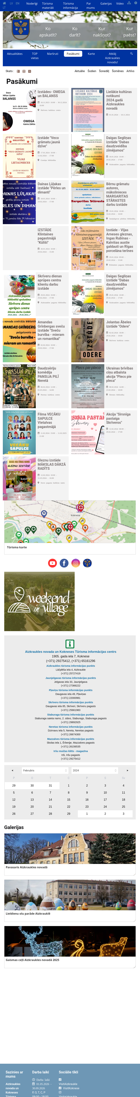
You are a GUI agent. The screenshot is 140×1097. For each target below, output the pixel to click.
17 (105, 799)
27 (32, 813)
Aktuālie (80, 71)
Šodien (92, 71)
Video (120, 3)
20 (32, 806)
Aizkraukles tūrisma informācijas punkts (70, 665)
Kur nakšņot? (102, 32)
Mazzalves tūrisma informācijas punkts (70, 739)
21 (50, 806)
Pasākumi (73, 54)
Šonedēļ (104, 71)
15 (68, 799)
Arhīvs (130, 71)
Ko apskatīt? (48, 32)
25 (123, 806)
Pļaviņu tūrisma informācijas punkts (70, 690)
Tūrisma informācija (70, 6)
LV (11, 3)
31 (50, 785)
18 (123, 799)
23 (87, 806)
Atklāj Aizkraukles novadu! (112, 58)
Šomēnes (118, 71)
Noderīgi (32, 3)
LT (4, 7)
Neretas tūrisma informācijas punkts (71, 726)
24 (105, 806)
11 (123, 792)
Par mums (90, 6)
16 (87, 799)
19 (13, 806)
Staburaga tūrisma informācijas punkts (70, 714)
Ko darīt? (74, 32)
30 (32, 785)
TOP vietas (35, 56)
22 (68, 806)
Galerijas (106, 3)
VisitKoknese (71, 1088)
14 (50, 799)
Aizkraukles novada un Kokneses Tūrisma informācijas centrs (70, 652)
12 (13, 799)
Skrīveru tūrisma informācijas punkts (70, 702)
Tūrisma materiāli (48, 6)
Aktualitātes (15, 54)
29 (13, 785)
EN (17, 3)
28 (50, 813)
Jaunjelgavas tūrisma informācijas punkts (70, 678)
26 (13, 813)
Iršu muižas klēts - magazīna (71, 751)
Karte (91, 54)
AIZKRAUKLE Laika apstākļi (109, 1082)
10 (105, 792)
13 (32, 799)
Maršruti (52, 54)
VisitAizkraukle (68, 1084)
